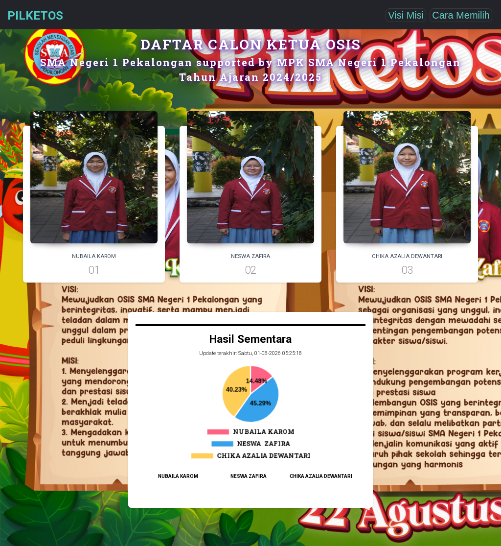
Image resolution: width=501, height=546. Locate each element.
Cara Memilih (461, 15)
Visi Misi (406, 15)
